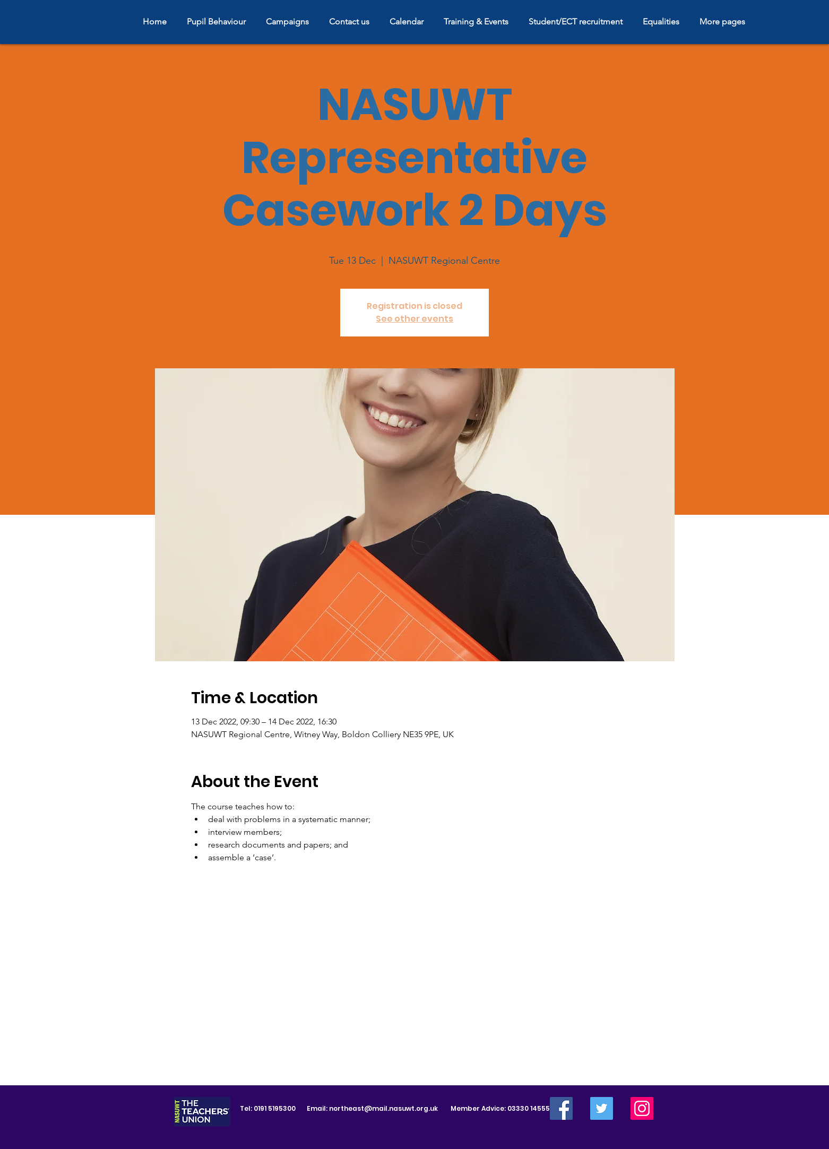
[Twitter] (601, 1108)
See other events (414, 319)
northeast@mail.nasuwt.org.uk (383, 1108)
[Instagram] (642, 1108)
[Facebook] (561, 1108)
